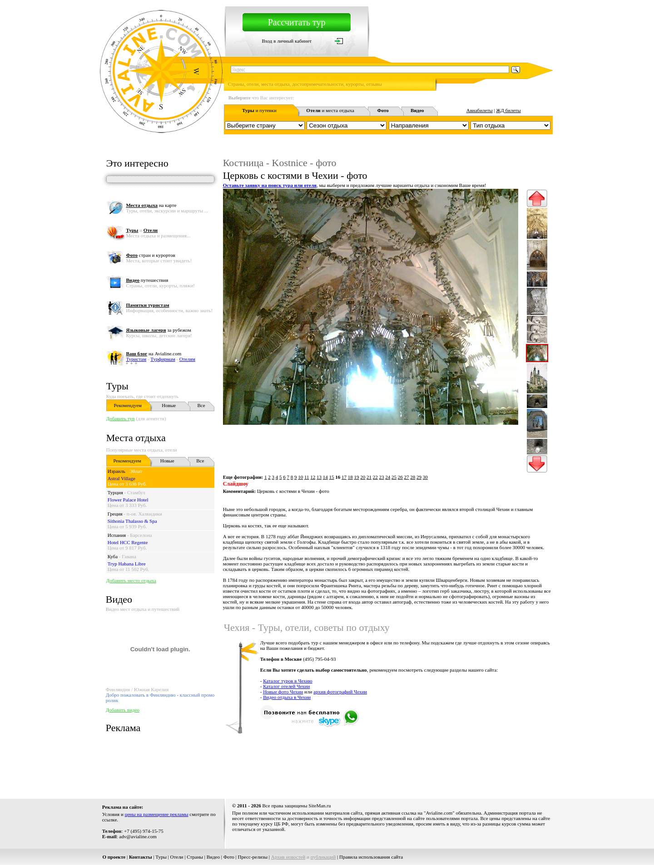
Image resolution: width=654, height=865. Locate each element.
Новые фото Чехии (283, 691)
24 (387, 477)
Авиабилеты (479, 110)
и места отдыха (330, 110)
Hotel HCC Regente (128, 542)
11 (306, 477)
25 (393, 477)
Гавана (129, 556)
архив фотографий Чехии (340, 691)
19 (356, 477)
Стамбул (136, 492)
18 (350, 477)
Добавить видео (122, 710)
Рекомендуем (128, 405)
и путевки (259, 110)
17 (344, 477)
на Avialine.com (153, 353)
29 (418, 477)
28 (412, 477)
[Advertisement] (387, 765)
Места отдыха (136, 437)
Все (201, 405)
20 (362, 477)
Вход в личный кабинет (287, 41)
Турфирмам (162, 359)
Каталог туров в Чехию (287, 680)
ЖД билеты (508, 110)
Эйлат (135, 471)
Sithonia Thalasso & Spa (132, 521)
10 (300, 477)
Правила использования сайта (371, 857)
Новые (169, 405)
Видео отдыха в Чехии (287, 697)
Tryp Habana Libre (127, 563)
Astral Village (121, 478)
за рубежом (158, 330)
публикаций (323, 857)
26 (400, 477)
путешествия (147, 280)
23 (381, 477)
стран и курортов (150, 255)
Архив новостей (288, 857)
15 (331, 477)
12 (312, 477)
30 (425, 477)
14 (325, 477)
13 (319, 477)
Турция (115, 492)
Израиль (116, 471)
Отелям (187, 359)
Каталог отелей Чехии (286, 686)
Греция (115, 513)
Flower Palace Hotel (128, 499)
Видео (213, 857)
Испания (117, 535)
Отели (176, 857)
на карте (151, 205)
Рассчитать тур (297, 22)
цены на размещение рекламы (156, 814)
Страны (195, 857)
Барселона (141, 535)
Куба (113, 556)
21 (369, 477)
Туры (117, 386)
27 (406, 477)
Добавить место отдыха (131, 580)
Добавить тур (120, 418)
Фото (228, 857)
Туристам (136, 359)
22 (375, 477)
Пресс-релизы (253, 857)
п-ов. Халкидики (144, 513)
